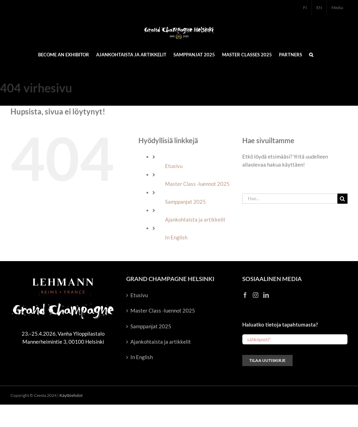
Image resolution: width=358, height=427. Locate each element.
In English (176, 237)
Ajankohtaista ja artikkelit (195, 219)
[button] (311, 54)
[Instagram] (255, 295)
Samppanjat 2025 (185, 201)
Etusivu (173, 166)
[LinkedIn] (266, 295)
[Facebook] (245, 295)
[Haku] (342, 199)
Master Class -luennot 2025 (197, 184)
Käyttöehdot (71, 395)
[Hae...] (289, 199)
